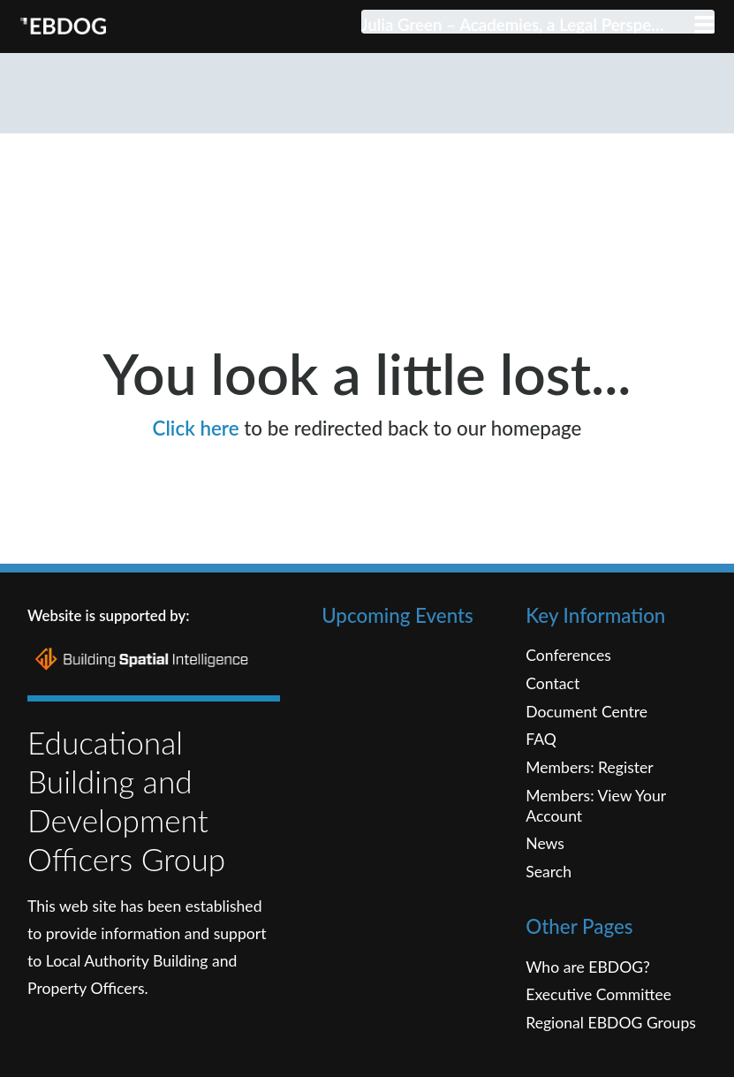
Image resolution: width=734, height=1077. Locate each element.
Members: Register (590, 802)
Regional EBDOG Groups (611, 1056)
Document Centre (586, 745)
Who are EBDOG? (588, 1000)
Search (548, 906)
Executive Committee (598, 1029)
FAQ (541, 773)
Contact (552, 718)
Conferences (568, 689)
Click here (196, 462)
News (545, 877)
